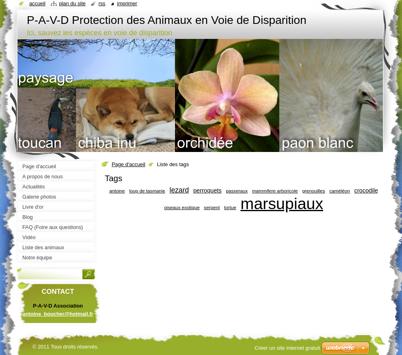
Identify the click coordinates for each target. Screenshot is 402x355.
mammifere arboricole (275, 190)
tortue (230, 207)
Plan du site (72, 3)
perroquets (207, 190)
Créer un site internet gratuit (287, 348)
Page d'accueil (128, 164)
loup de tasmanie (147, 190)
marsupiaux (281, 203)
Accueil (37, 3)
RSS (101, 3)
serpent (212, 207)
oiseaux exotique (182, 207)
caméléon (339, 190)
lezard (179, 190)
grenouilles (313, 190)
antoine (117, 190)
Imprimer (127, 3)
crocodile (366, 190)
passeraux (237, 190)
